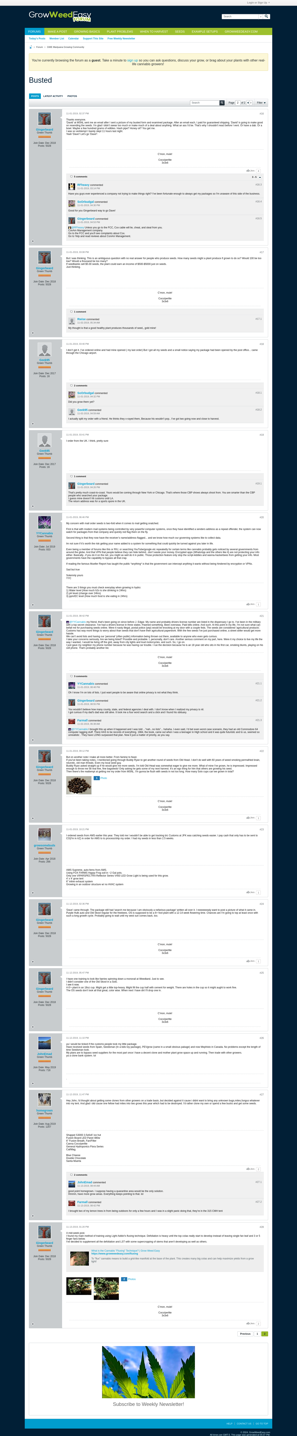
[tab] (35, 96)
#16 (262, 113)
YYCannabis (44, 533)
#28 (262, 1227)
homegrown (44, 1110)
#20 (262, 517)
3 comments (80, 676)
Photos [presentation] (72, 96)
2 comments (80, 385)
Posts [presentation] (35, 96)
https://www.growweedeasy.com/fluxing (114, 1253)
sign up (132, 60)
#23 (262, 829)
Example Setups (205, 31)
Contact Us (244, 1423)
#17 (262, 252)
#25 (262, 972)
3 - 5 (254, 177)
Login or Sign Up (258, 2)
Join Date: (39, 143)
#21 (262, 616)
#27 (262, 1094)
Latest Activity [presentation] (53, 96)
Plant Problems (120, 31)
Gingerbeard (44, 129)
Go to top (262, 1423)
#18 (262, 344)
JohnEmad (44, 1054)
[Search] (242, 16)
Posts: (41, 145)
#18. (259, 392)
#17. (259, 318)
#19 (262, 434)
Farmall (82, 720)
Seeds (180, 31)
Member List (57, 38)
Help (229, 1423)
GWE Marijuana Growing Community (65, 47)
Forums (34, 31)
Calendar (73, 38)
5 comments (80, 176)
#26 (262, 1038)
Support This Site (93, 38)
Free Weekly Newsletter (121, 38)
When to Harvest (154, 31)
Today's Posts (37, 38)
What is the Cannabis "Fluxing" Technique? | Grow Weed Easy (125, 1250)
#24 (262, 904)
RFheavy (83, 184)
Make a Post (57, 31)
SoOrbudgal (85, 201)
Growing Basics (87, 31)
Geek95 (44, 360)
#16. (259, 184)
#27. (259, 1182)
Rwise (81, 319)
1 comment (80, 311)
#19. (259, 483)
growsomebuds (44, 845)
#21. (259, 683)
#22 (262, 751)
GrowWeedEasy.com (241, 31)
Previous (245, 1333)
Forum (39, 47)
